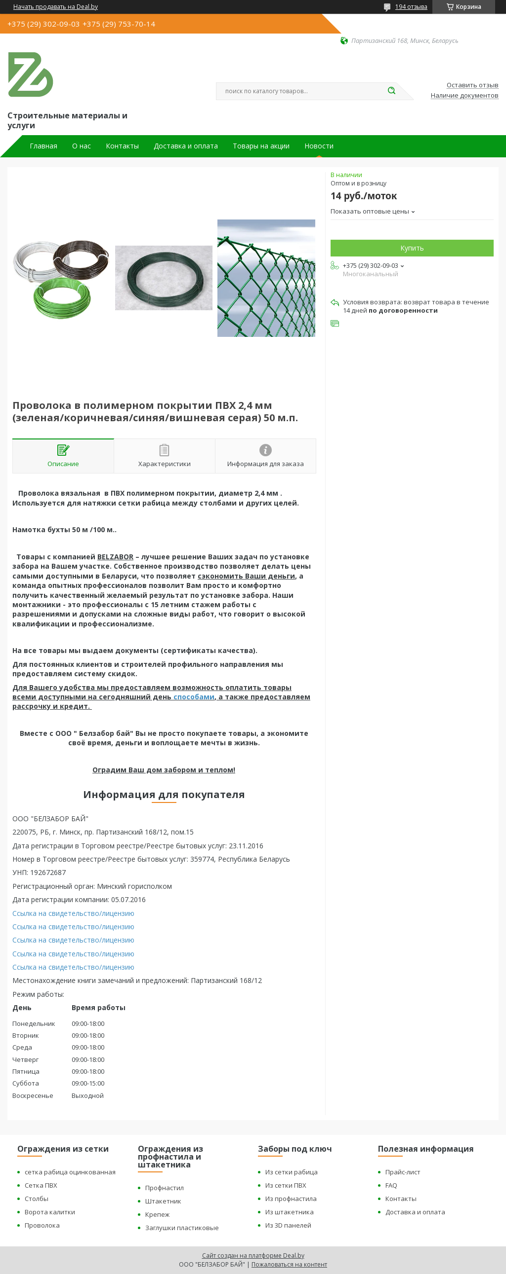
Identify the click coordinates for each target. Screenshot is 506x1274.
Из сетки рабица (291, 1171)
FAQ (391, 1185)
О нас (81, 146)
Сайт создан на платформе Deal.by (253, 1255)
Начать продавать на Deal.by (55, 6)
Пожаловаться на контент (289, 1264)
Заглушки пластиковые (182, 1227)
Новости (319, 146)
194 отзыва (411, 6)
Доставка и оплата (186, 146)
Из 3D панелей (288, 1225)
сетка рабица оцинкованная (70, 1171)
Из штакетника (289, 1211)
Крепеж (157, 1214)
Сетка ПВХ (41, 1185)
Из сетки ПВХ (285, 1185)
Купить (412, 248)
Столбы (36, 1198)
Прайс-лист (403, 1171)
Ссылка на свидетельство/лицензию (73, 913)
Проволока (42, 1225)
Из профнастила (291, 1198)
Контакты (122, 146)
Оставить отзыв (473, 85)
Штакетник (163, 1201)
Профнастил (164, 1187)
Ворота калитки (50, 1211)
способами (193, 696)
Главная (43, 146)
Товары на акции (261, 146)
